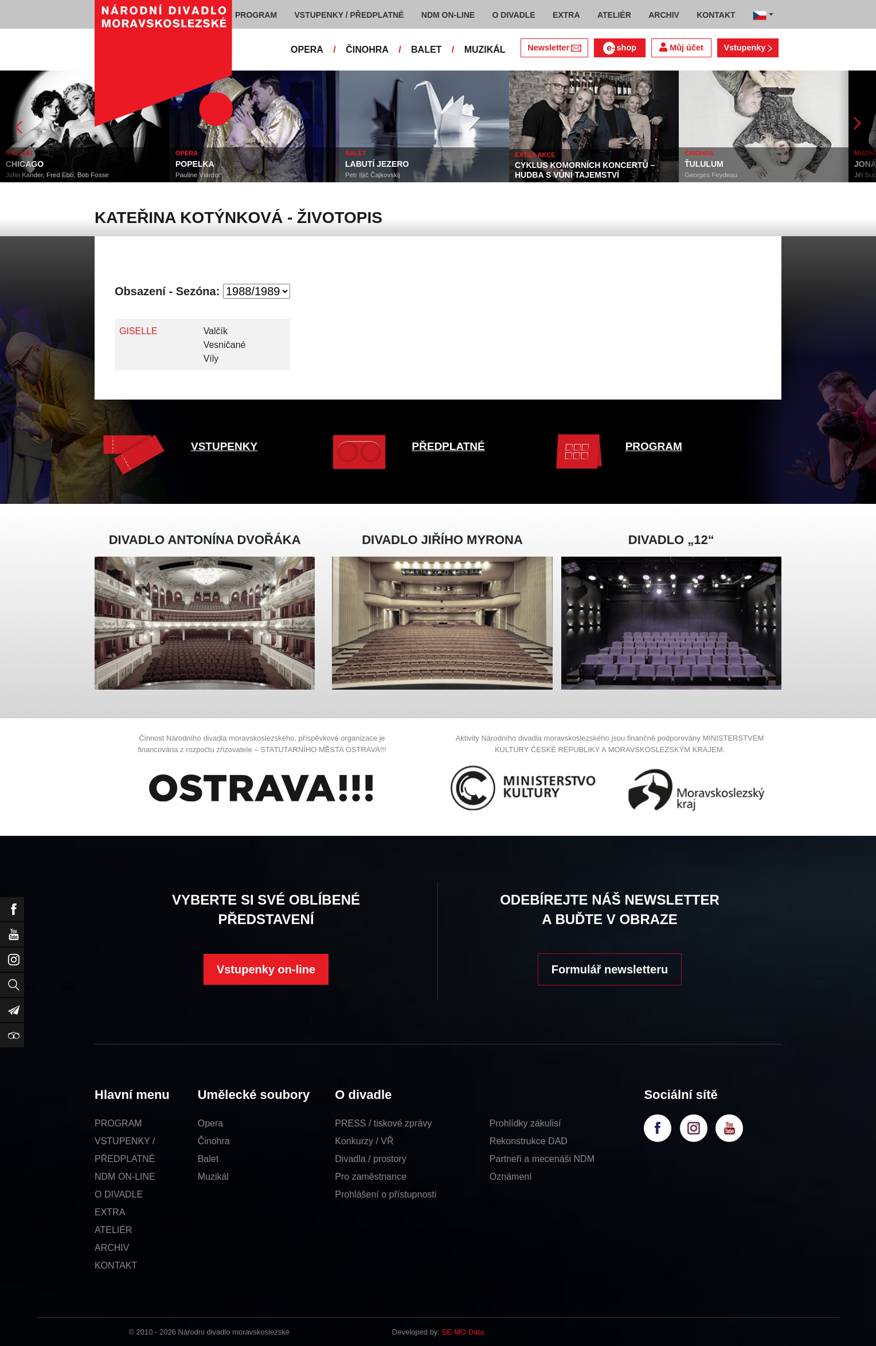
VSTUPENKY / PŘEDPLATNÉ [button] (349, 14)
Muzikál (213, 1176)
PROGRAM (653, 446)
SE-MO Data (463, 1332)
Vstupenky (748, 47)
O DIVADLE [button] (513, 14)
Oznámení (511, 1176)
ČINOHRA (367, 49)
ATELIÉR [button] (614, 14)
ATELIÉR (113, 1230)
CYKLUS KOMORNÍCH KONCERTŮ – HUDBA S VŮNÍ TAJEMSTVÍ (585, 170)
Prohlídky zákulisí (525, 1123)
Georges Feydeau (711, 174)
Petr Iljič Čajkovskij (372, 174)
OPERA (307, 49)
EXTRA (110, 1212)
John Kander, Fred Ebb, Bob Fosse (57, 174)
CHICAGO (25, 164)
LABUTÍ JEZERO (377, 164)
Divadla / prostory (370, 1159)
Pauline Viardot (197, 174)
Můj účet (681, 47)
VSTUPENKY (224, 446)
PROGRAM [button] (256, 14)
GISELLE (138, 331)
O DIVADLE (119, 1194)
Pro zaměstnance (370, 1176)
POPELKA (194, 164)
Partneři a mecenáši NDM (542, 1159)
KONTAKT (116, 1265)
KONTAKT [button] (716, 14)
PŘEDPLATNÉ (448, 446)
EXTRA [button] (566, 14)
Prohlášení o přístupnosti (385, 1194)
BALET (426, 49)
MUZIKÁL (485, 49)
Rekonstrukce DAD (529, 1141)
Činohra (214, 1141)
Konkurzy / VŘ (364, 1141)
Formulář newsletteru (610, 969)
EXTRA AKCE (535, 154)
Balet (208, 1159)
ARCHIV (112, 1248)
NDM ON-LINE (125, 1176)
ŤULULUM (704, 164)
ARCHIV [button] (663, 14)
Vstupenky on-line (266, 969)
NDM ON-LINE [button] (448, 14)
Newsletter (554, 47)
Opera (210, 1123)
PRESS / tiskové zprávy (383, 1123)
